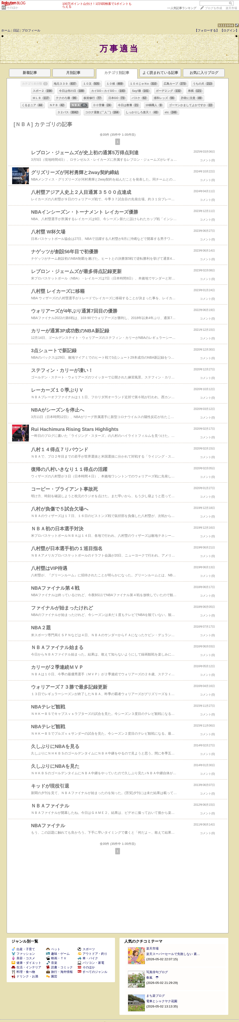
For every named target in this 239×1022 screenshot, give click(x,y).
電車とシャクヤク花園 (161, 1001)
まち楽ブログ (155, 995)
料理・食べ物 (23, 972)
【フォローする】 (206, 30)
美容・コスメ (23, 958)
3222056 (226, 25)
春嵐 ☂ (152, 977)
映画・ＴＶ (56, 958)
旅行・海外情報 (59, 972)
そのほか (12, 7)
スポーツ (86, 949)
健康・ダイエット (26, 963)
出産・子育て (23, 949)
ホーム (5, 30)
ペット (53, 949)
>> (181, 8)
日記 (16, 30)
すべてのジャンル (92, 972)
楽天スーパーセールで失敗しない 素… (173, 954)
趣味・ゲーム (58, 953)
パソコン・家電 (91, 963)
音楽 (51, 963)
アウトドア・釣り (92, 953)
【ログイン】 (229, 30)
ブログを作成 (213, 8)
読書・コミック (59, 967)
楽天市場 (231, 8)
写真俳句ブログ (157, 972)
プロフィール (31, 30)
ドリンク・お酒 (24, 976)
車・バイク (88, 958)
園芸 (51, 976)
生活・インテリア (26, 967)
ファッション (23, 953)
